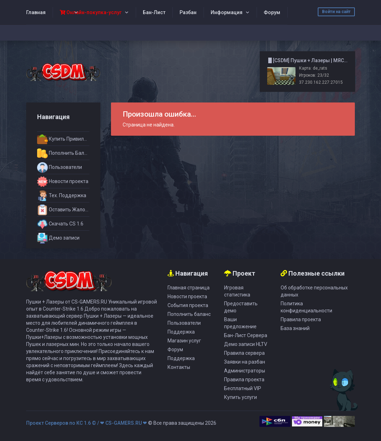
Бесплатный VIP (242, 388)
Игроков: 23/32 (314, 75)
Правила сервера (244, 353)
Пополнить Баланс (63, 153)
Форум (272, 12)
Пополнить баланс (189, 314)
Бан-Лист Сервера (245, 335)
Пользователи (59, 167)
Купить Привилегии (63, 139)
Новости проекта (62, 181)
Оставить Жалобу (63, 210)
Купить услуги (240, 397)
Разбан (188, 12)
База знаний (295, 328)
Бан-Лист (154, 12)
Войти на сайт (336, 11)
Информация (226, 12)
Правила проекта (244, 379)
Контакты (179, 367)
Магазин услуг (184, 340)
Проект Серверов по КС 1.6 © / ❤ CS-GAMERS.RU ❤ (86, 423)
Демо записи (58, 238)
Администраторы (244, 371)
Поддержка (181, 332)
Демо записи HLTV (245, 344)
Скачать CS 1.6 (60, 224)
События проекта (188, 305)
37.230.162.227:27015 (321, 82)
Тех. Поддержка (61, 195)
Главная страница (189, 287)
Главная (36, 12)
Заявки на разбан (244, 362)
